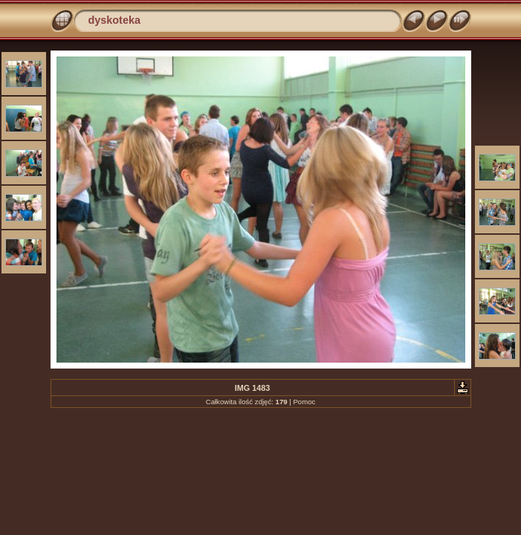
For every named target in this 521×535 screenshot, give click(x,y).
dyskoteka (114, 20)
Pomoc (304, 402)
